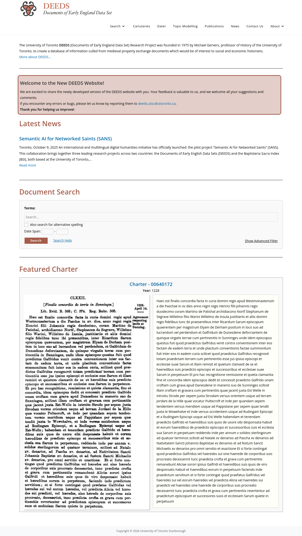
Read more (27, 165)
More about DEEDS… (35, 57)
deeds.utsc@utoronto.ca (157, 103)
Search (36, 241)
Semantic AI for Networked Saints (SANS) (65, 138)
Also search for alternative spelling (56, 224)
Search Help (62, 240)
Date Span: (32, 231)
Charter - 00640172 (151, 284)
